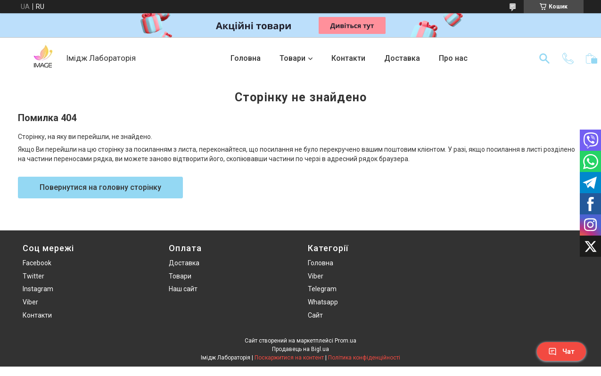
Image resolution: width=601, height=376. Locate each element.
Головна (246, 58)
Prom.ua (345, 340)
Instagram (38, 289)
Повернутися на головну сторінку (100, 187)
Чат (561, 351)
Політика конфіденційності (364, 357)
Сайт (315, 315)
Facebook (37, 263)
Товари (292, 58)
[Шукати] (544, 58)
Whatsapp (323, 302)
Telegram (322, 289)
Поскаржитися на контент (289, 357)
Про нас (453, 58)
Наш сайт (183, 289)
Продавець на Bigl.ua (300, 349)
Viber (30, 302)
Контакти (348, 58)
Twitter (33, 276)
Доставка (402, 58)
